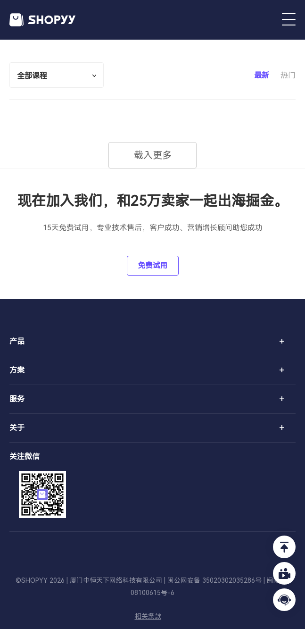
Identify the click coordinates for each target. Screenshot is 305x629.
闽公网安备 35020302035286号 (214, 580)
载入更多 (153, 155)
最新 (261, 75)
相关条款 (148, 616)
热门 (288, 75)
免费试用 (153, 265)
